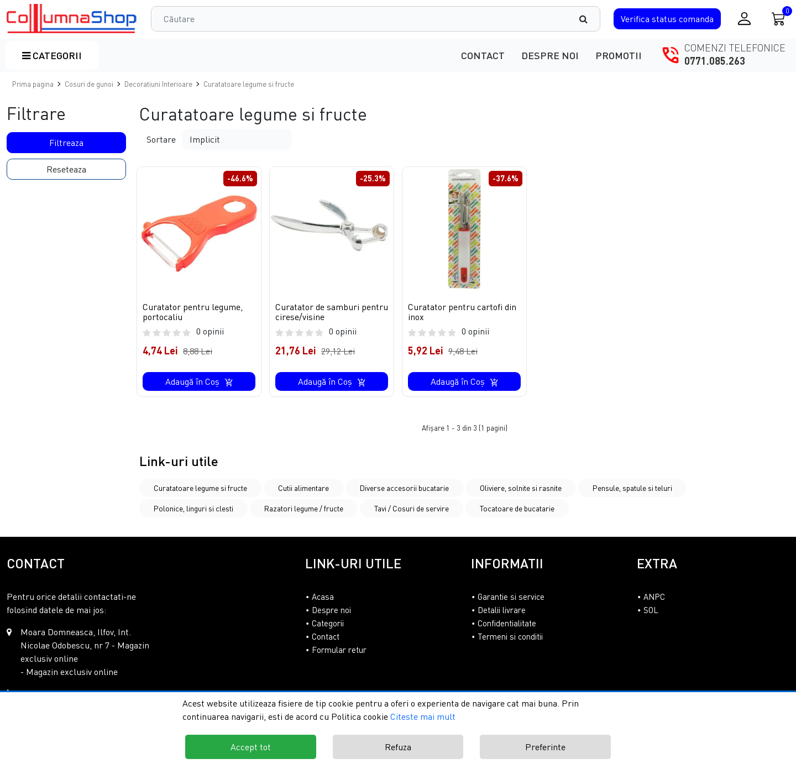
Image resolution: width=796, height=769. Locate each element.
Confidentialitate (507, 623)
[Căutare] (589, 19)
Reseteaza (66, 169)
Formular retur (339, 650)
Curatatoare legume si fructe (200, 488)
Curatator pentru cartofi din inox (462, 312)
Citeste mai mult (422, 716)
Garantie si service (511, 596)
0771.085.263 (714, 61)
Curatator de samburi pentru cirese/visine (331, 312)
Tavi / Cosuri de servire (411, 508)
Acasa (323, 596)
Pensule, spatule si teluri (632, 488)
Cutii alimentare (303, 488)
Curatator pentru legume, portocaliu (193, 312)
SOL (650, 610)
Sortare (161, 139)
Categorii (52, 55)
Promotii (618, 55)
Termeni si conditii (510, 636)
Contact (483, 55)
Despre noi (550, 55)
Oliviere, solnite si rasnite (521, 488)
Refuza (398, 746)
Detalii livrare (502, 610)
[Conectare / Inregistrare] (744, 18)
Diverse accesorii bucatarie (404, 488)
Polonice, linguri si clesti (193, 508)
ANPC (654, 596)
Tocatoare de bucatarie (517, 508)
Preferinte (545, 746)
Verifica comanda (667, 18)
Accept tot (251, 746)
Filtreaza (66, 142)
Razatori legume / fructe (303, 508)
